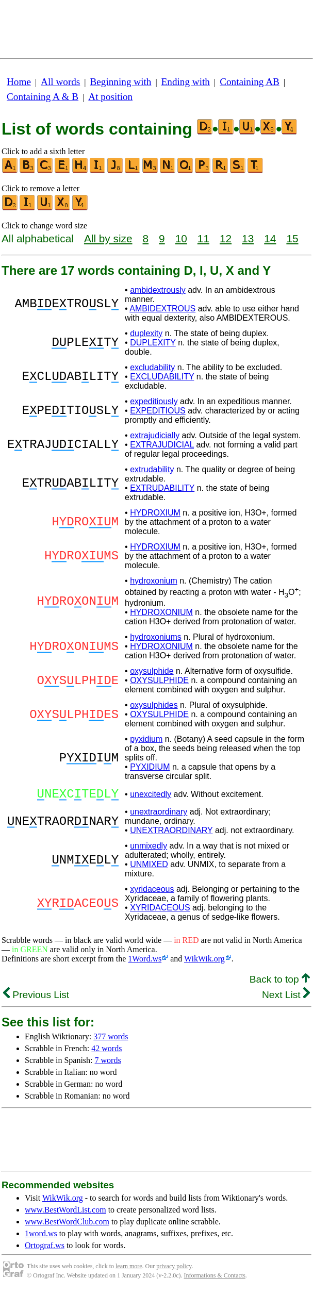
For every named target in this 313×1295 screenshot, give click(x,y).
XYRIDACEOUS (160, 910)
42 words (106, 1051)
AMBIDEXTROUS (162, 308)
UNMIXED (149, 867)
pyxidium (146, 739)
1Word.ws (144, 961)
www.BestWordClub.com (67, 1224)
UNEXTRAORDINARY (171, 833)
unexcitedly (150, 795)
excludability (152, 367)
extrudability (152, 469)
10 (181, 238)
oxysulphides (154, 705)
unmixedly (148, 848)
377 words (110, 1039)
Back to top (280, 982)
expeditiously (154, 401)
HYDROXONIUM (161, 612)
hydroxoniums (156, 637)
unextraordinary (158, 814)
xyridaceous (152, 892)
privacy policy (173, 1269)
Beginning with (121, 81)
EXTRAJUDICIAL (162, 444)
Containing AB (249, 81)
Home (19, 81)
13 (248, 238)
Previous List (36, 997)
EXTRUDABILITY (162, 488)
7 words (108, 1063)
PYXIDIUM (150, 766)
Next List (286, 997)
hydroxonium (153, 580)
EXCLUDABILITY (162, 376)
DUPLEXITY (153, 342)
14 (270, 238)
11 (203, 238)
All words (60, 81)
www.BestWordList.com (65, 1212)
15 (292, 238)
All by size (108, 238)
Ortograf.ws (44, 1248)
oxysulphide (152, 671)
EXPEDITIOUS (158, 410)
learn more (129, 1269)
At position (110, 96)
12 (226, 238)
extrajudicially (154, 435)
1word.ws (41, 1236)
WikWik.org (204, 961)
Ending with (185, 81)
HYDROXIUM (155, 512)
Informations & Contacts (214, 1278)
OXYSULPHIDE (159, 680)
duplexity (146, 333)
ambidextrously (158, 290)
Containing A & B (42, 96)
